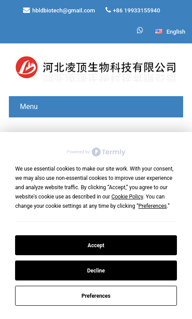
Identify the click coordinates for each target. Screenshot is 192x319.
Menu (29, 106)
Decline (96, 271)
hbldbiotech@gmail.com (63, 10)
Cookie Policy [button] (127, 197)
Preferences (96, 296)
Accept (96, 245)
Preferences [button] (152, 206)
